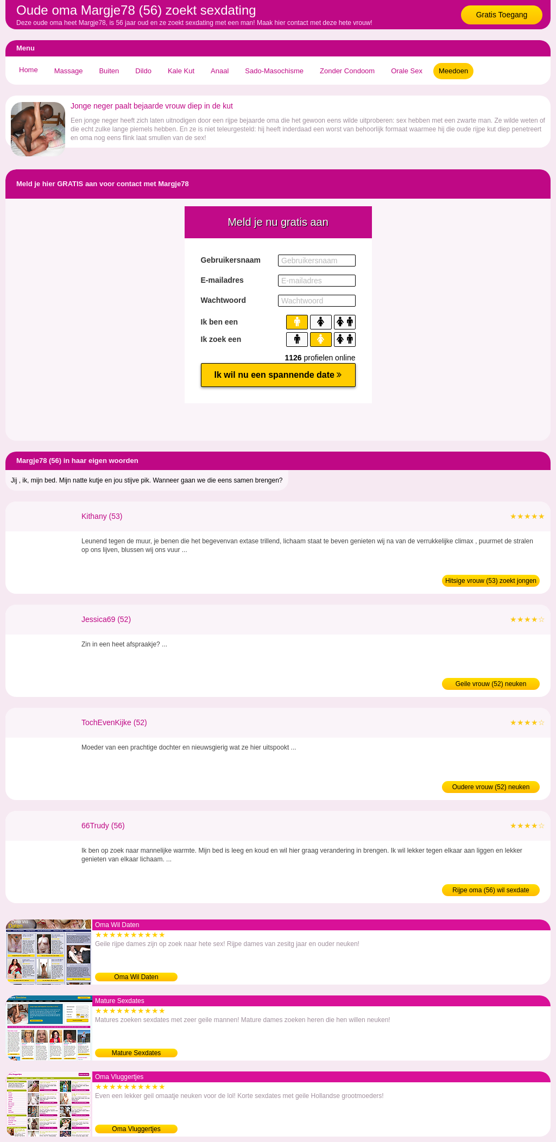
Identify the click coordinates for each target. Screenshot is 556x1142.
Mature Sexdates (136, 1053)
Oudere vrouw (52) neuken (491, 787)
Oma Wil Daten (136, 977)
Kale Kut (181, 71)
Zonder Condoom (347, 71)
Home (28, 70)
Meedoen (453, 71)
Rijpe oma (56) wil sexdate (490, 890)
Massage (68, 71)
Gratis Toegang (502, 14)
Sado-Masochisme (274, 71)
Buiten (109, 71)
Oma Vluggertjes (136, 1129)
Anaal (220, 71)
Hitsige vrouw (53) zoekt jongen (490, 581)
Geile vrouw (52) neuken (491, 684)
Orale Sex (406, 71)
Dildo (143, 71)
